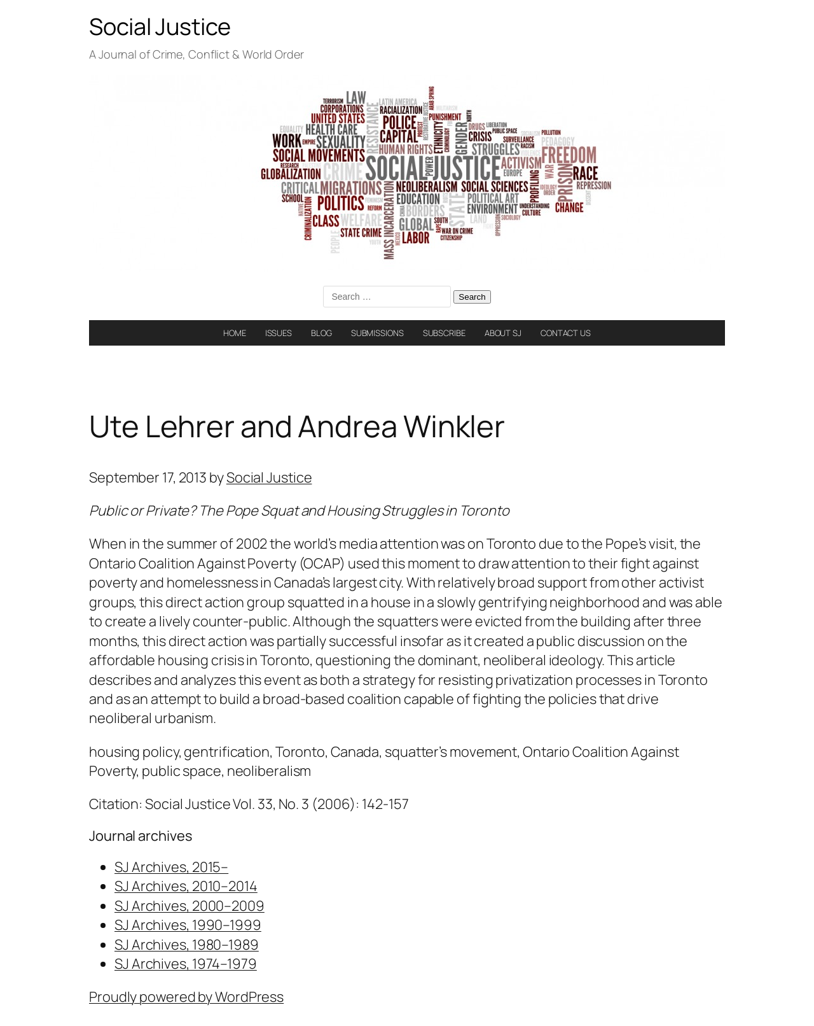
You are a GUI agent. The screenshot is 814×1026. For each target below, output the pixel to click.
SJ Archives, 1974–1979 (185, 963)
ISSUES (278, 333)
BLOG (321, 333)
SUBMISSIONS (377, 333)
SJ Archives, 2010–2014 (186, 886)
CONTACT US (566, 333)
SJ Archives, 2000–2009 (189, 905)
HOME (234, 333)
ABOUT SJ (503, 333)
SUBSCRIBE (444, 333)
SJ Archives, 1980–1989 (186, 944)
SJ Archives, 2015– (171, 866)
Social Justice (160, 26)
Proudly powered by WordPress (186, 996)
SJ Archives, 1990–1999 (187, 924)
